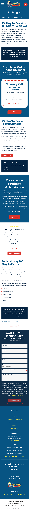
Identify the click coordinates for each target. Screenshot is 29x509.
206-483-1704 (14, 479)
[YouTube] (21, 494)
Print (19, 103)
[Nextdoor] (24, 494)
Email (14, 103)
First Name (5, 345)
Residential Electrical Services (14, 419)
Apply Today (14, 217)
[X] (14, 494)
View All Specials (14, 112)
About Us (14, 416)
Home (14, 413)
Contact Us (14, 428)
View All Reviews (14, 253)
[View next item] (16, 248)
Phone (3, 355)
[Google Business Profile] (4, 494)
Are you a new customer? (8, 369)
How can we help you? (7, 374)
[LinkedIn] (18, 494)
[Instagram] (11, 494)
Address (4, 365)
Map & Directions (14, 440)
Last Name (5, 350)
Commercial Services (14, 422)
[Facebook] (8, 494)
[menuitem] (7, 505)
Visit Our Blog (7, 155)
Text (9, 103)
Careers (14, 425)
